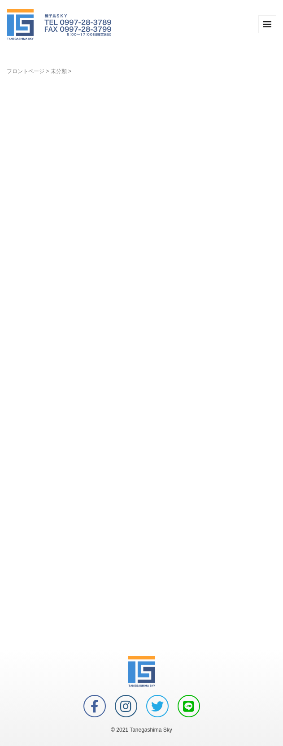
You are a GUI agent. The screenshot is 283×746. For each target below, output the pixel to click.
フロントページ (25, 71)
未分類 (59, 71)
